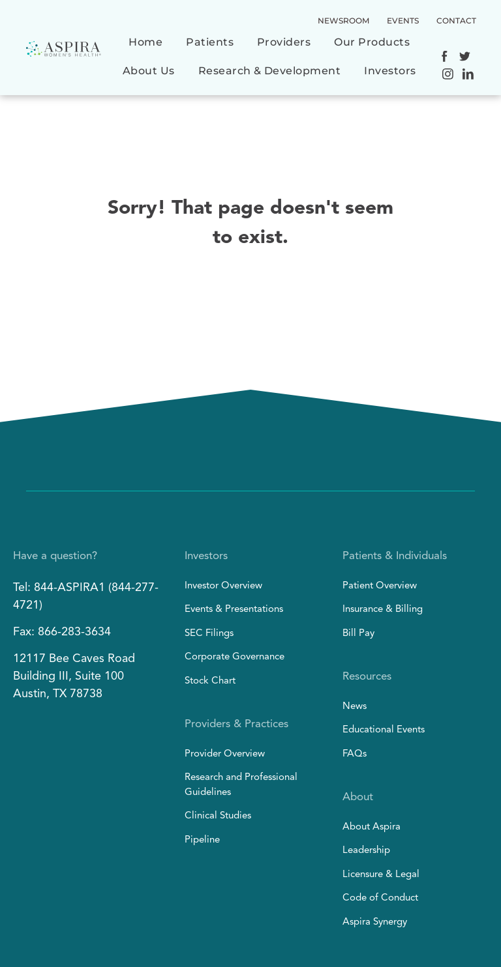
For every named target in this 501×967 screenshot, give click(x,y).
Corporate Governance (234, 657)
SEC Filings (209, 634)
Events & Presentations (234, 609)
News (354, 707)
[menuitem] (145, 49)
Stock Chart (210, 681)
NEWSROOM (343, 20)
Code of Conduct (380, 898)
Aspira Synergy (374, 922)
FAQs (354, 754)
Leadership (366, 851)
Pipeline (202, 840)
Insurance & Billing (382, 609)
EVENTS (403, 20)
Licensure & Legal (380, 875)
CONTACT (456, 20)
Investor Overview (223, 586)
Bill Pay (358, 634)
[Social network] (444, 58)
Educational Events (383, 730)
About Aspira (371, 827)
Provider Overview (225, 754)
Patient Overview (379, 586)
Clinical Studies (218, 816)
